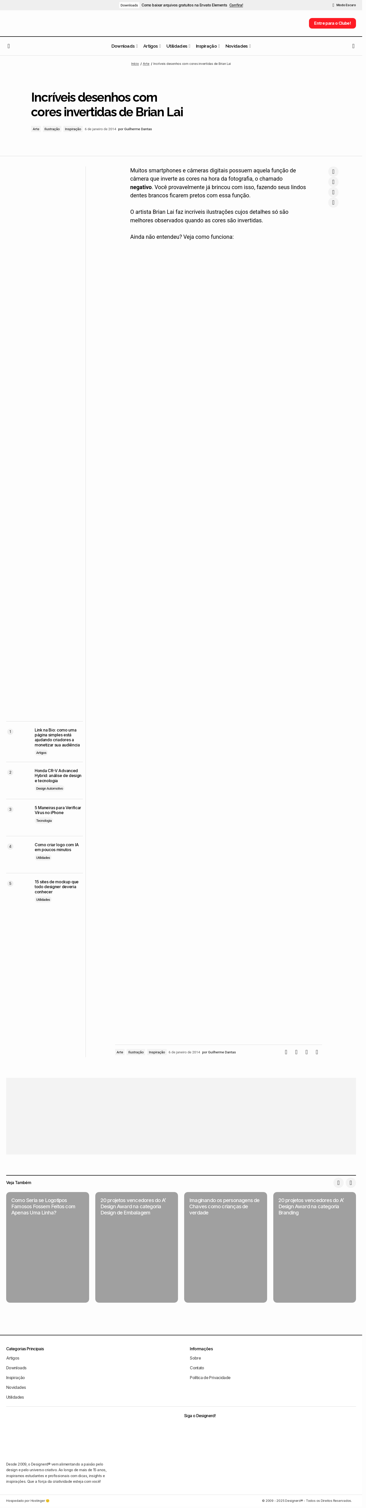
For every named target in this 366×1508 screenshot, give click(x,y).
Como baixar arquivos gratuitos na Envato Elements (184, 5)
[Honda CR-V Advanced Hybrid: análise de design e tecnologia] (18, 780)
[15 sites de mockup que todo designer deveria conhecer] (18, 891)
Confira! (236, 5)
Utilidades (43, 858)
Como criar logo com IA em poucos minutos (57, 847)
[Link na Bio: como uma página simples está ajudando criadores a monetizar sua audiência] (18, 740)
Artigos (41, 753)
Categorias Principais (25, 1348)
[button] (344, 5)
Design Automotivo (49, 788)
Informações (201, 1348)
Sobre (195, 1358)
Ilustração (52, 129)
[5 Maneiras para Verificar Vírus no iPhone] (18, 817)
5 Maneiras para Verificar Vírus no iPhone (58, 810)
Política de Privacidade (210, 1377)
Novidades (16, 1387)
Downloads (129, 5)
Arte (146, 64)
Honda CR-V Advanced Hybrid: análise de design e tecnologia (58, 775)
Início (135, 64)
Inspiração (73, 129)
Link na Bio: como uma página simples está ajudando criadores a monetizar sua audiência (57, 737)
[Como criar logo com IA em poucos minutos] (18, 854)
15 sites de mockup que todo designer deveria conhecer (57, 886)
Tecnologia (44, 820)
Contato (197, 1367)
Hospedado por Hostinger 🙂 (28, 1501)
